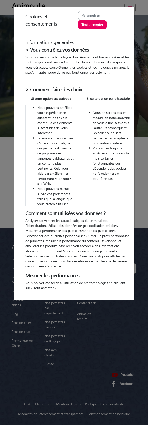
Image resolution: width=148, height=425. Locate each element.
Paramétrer (90, 15)
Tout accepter (92, 24)
